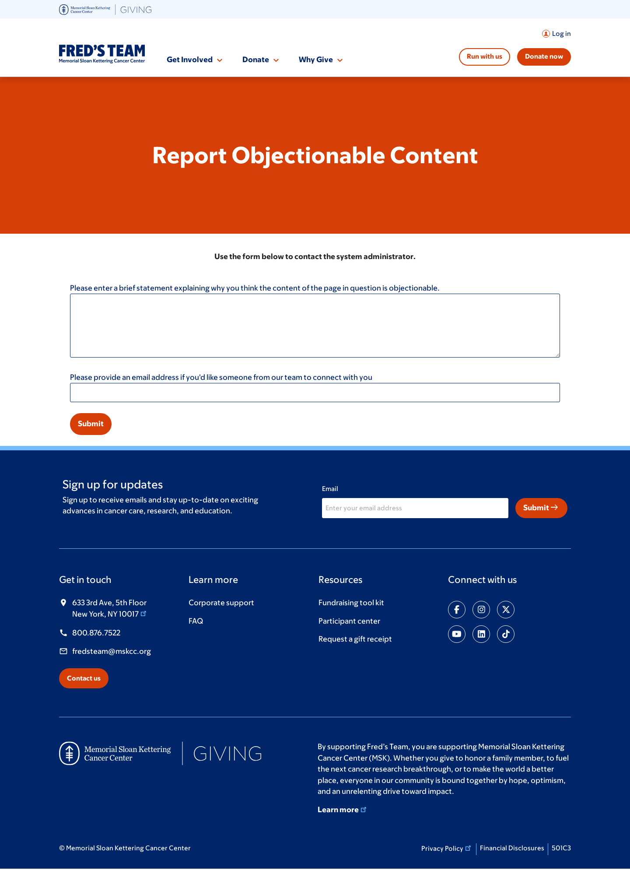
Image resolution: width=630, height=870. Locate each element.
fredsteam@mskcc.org (111, 651)
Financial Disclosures (512, 848)
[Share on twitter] (505, 609)
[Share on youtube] (457, 634)
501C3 (561, 848)
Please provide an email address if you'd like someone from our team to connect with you (221, 377)
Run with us (484, 56)
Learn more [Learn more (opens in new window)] (343, 809)
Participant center (349, 621)
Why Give (316, 59)
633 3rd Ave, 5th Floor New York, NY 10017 (110, 608)
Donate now (544, 56)
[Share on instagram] (481, 609)
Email (330, 488)
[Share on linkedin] (481, 634)
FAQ (196, 621)
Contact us (84, 678)
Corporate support (221, 602)
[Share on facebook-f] (457, 609)
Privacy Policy (446, 847)
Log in (561, 33)
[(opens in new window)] (105, 8)
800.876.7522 (96, 632)
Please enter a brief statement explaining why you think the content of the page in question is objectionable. (255, 288)
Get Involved (190, 59)
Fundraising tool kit (351, 602)
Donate (255, 59)
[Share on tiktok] (505, 634)
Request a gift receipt (355, 639)
